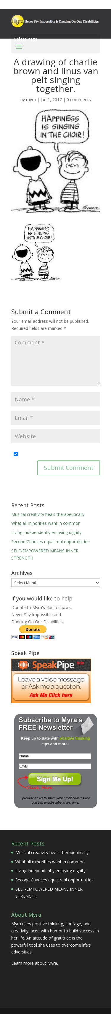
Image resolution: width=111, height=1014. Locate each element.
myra (31, 99)
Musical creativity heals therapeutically (47, 514)
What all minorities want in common (46, 523)
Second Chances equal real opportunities (50, 541)
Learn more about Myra (34, 963)
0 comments (79, 99)
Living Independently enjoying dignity (46, 532)
